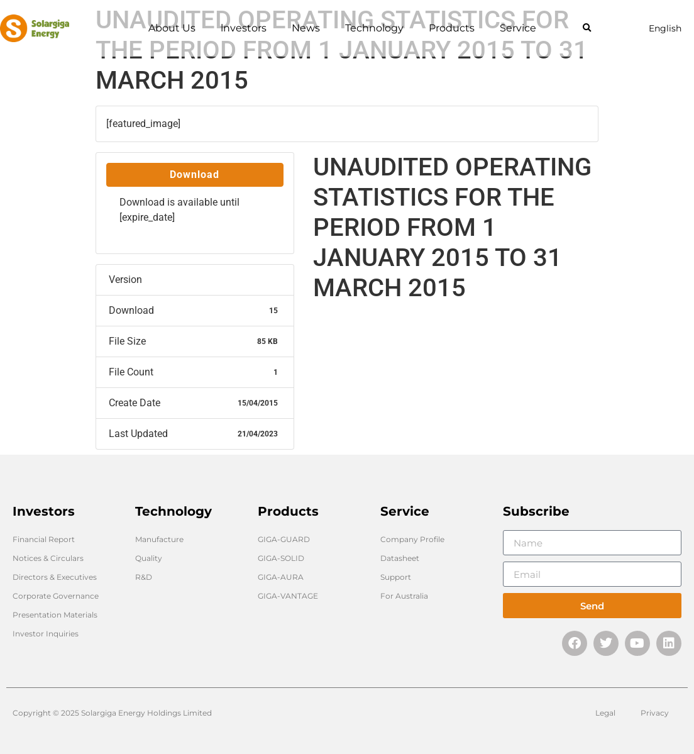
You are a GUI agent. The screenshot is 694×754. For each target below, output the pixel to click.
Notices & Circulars (48, 558)
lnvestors (244, 28)
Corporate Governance (56, 596)
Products (452, 28)
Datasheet (399, 558)
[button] (586, 28)
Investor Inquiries (46, 633)
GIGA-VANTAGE (288, 596)
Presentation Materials (55, 614)
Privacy (655, 713)
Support (395, 577)
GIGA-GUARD (284, 539)
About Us (172, 28)
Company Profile (412, 539)
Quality (148, 558)
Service (518, 28)
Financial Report (44, 539)
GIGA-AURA (281, 577)
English (665, 28)
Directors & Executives (55, 577)
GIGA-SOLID (281, 558)
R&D (143, 577)
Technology (374, 28)
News (306, 28)
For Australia (404, 596)
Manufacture (159, 539)
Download (194, 174)
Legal (605, 713)
